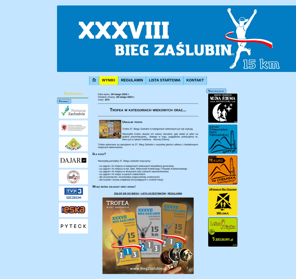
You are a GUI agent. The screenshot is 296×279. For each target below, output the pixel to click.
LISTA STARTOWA (165, 80)
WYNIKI (108, 80)
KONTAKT (195, 80)
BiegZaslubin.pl (73, 93)
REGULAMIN (132, 80)
